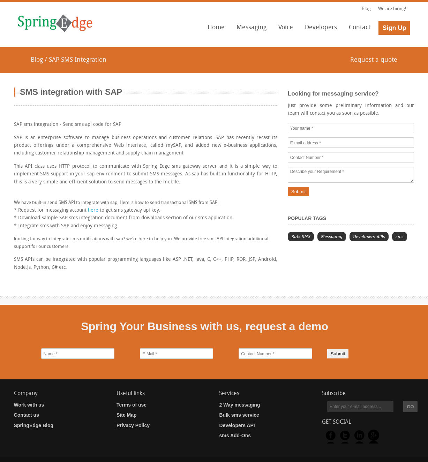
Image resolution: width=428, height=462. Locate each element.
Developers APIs (369, 236)
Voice (284, 29)
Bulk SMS (300, 236)
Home (216, 27)
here (93, 210)
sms (400, 236)
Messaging (249, 29)
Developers (319, 29)
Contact (359, 27)
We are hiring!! (393, 9)
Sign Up (394, 27)
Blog (367, 9)
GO (410, 406)
